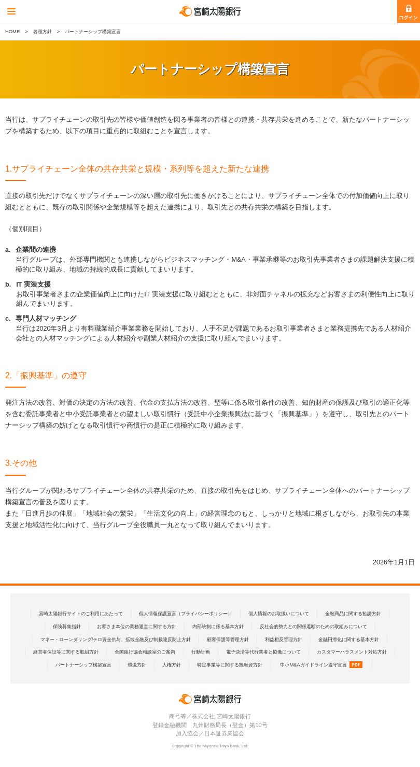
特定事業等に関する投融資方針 (229, 664)
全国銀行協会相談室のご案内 (145, 652)
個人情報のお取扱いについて (278, 613)
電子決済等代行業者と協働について (263, 652)
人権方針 (171, 664)
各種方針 (42, 31)
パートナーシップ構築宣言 (83, 664)
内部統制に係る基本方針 (218, 626)
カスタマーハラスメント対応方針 (352, 652)
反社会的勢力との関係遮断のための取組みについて (313, 626)
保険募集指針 (67, 626)
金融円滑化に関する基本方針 (348, 639)
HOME (12, 31)
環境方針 (137, 664)
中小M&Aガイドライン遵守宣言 (321, 664)
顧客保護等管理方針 (228, 639)
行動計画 (200, 652)
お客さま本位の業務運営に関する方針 (136, 626)
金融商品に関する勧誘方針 (353, 613)
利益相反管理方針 (283, 639)
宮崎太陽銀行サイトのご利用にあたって (81, 613)
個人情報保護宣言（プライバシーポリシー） (185, 613)
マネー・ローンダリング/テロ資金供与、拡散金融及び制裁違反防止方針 (115, 639)
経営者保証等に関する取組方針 (66, 652)
